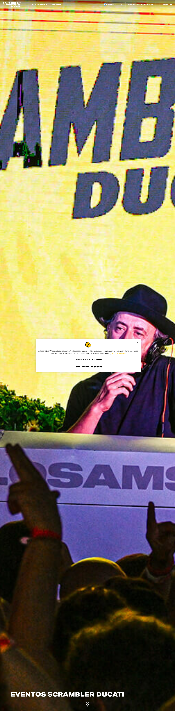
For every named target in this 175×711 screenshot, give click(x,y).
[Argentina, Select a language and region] (110, 4)
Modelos (56, 4)
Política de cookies (119, 353)
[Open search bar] (121, 4)
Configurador (39, 4)
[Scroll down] (87, 703)
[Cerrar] (137, 342)
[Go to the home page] (12, 4)
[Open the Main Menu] (167, 4)
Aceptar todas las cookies (88, 367)
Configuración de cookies (88, 359)
